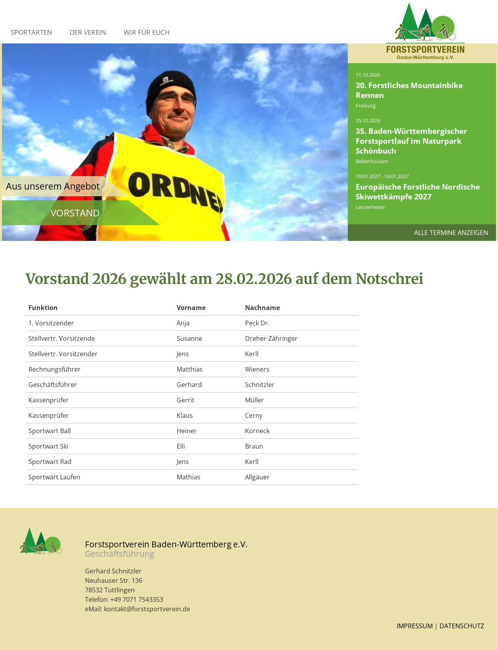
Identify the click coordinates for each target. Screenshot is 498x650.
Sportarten (31, 32)
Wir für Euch (147, 32)
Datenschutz (462, 626)
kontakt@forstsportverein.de (147, 609)
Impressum (415, 626)
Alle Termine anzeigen (451, 232)
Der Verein (88, 32)
